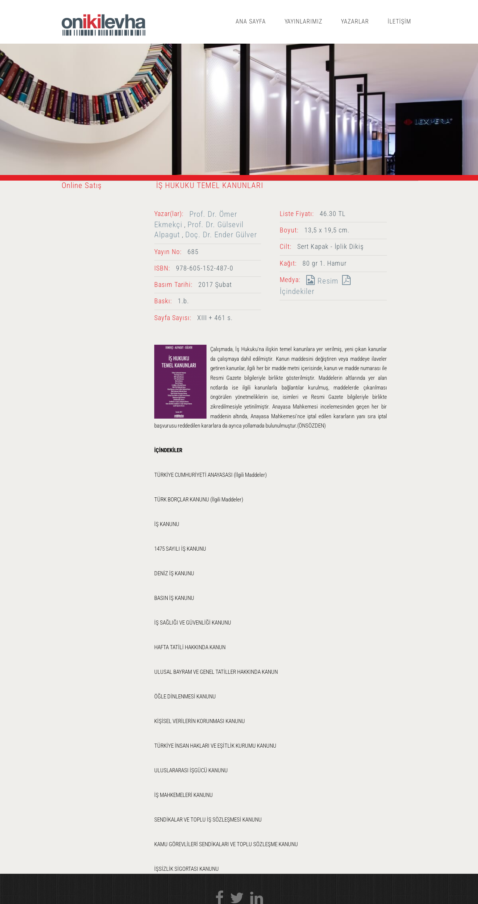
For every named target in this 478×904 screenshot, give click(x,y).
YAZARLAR (355, 21)
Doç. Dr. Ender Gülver (221, 234)
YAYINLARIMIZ (304, 21)
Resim (320, 280)
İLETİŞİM (399, 21)
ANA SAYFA (251, 21)
